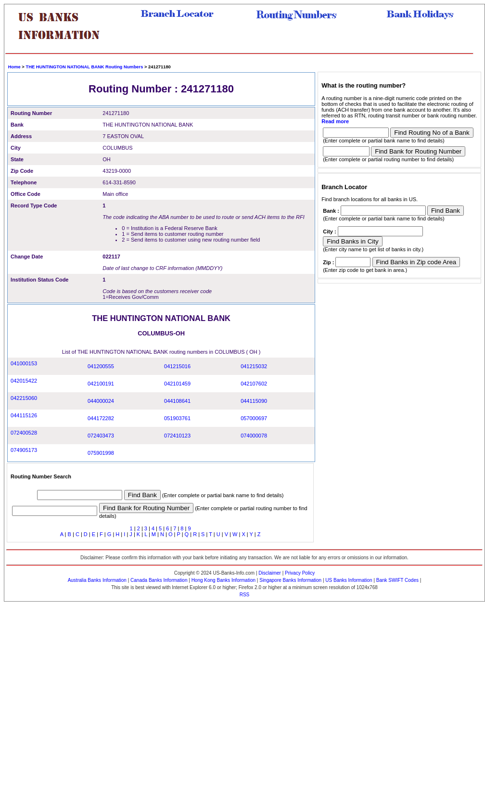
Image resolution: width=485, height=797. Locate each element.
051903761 (177, 418)
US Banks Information (348, 580)
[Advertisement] (93, 699)
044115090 (254, 401)
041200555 (101, 366)
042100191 (101, 383)
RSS (245, 594)
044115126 (24, 415)
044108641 (177, 401)
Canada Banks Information (158, 580)
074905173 (24, 450)
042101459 (177, 383)
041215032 (254, 366)
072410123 (177, 435)
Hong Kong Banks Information (223, 580)
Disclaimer (269, 573)
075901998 (101, 453)
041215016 (177, 366)
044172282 (101, 418)
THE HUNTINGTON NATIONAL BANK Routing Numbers (84, 66)
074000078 (254, 435)
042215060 (24, 398)
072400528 (24, 433)
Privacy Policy (300, 573)
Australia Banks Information (97, 580)
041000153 (24, 363)
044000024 (101, 401)
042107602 (254, 383)
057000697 (254, 418)
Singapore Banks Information (290, 580)
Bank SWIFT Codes (397, 580)
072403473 (101, 435)
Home (14, 66)
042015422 (24, 381)
